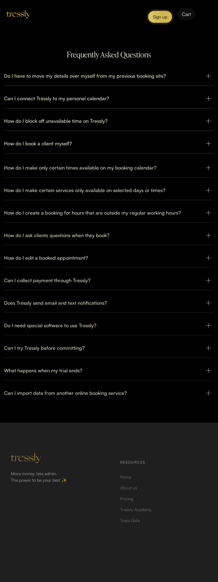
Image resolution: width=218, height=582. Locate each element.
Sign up (160, 17)
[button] (186, 14)
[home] (18, 14)
